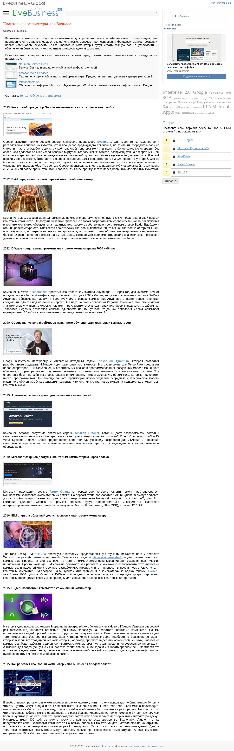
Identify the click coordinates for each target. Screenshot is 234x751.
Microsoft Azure (29, 82)
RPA (207, 106)
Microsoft (221, 106)
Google (200, 92)
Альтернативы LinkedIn (205, 113)
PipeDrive (183, 156)
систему (134, 746)
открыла (40, 554)
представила (38, 292)
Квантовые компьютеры (191, 107)
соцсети (206, 98)
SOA (167, 97)
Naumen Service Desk (33, 64)
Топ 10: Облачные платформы (40, 95)
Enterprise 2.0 (176, 92)
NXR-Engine (185, 140)
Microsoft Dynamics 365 (193, 148)
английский (223, 98)
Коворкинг (169, 102)
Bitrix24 (182, 172)
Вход (212, 3)
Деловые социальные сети (185, 98)
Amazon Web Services (33, 73)
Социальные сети (220, 92)
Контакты (107, 746)
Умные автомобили (184, 112)
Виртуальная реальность (214, 102)
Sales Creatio (186, 164)
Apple (168, 112)
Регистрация (224, 3)
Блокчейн (171, 106)
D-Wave (152, 571)
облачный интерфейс (108, 557)
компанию (158, 746)
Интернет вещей (187, 102)
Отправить (170, 181)
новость (145, 746)
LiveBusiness (182, 16)
